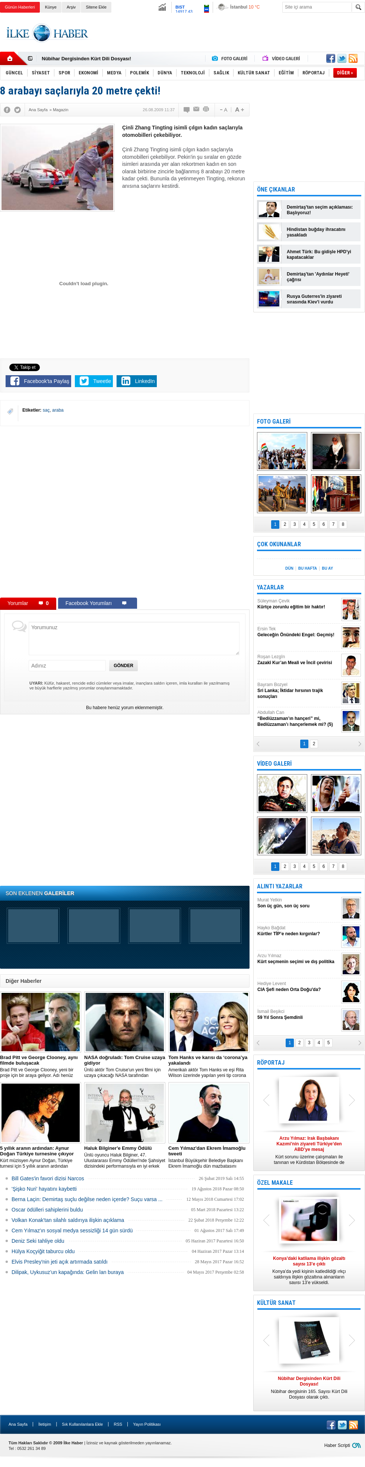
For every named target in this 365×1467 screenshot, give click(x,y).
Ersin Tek (298, 632)
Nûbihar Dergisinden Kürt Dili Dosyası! (86, 58)
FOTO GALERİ (274, 421)
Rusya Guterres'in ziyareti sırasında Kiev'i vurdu (314, 299)
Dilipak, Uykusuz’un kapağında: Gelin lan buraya (68, 1272)
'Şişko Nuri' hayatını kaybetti (44, 1189)
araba (58, 410)
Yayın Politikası (147, 1424)
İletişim (44, 1424)
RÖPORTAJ (271, 1062)
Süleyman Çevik (298, 604)
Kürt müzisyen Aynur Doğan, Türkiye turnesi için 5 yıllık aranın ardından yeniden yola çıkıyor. (40, 1157)
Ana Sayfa (18, 1424)
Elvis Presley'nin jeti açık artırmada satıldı (60, 1262)
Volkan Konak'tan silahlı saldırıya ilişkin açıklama (68, 1220)
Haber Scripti (337, 1445)
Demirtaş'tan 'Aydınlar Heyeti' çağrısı (318, 276)
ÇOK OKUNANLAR (279, 544)
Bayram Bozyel (298, 690)
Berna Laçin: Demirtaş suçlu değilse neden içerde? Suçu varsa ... (87, 1199)
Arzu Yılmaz (298, 959)
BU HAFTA (307, 568)
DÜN (289, 568)
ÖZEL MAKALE (275, 1182)
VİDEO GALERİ (274, 763)
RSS (118, 1424)
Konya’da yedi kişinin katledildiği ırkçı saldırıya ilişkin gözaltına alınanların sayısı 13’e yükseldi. (309, 1270)
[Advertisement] (229, 44)
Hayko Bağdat (298, 931)
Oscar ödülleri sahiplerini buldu (47, 1210)
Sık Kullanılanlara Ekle (82, 1424)
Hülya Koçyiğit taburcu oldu (43, 1251)
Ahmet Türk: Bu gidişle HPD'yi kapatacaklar (319, 254)
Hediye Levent (298, 987)
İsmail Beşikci (298, 1014)
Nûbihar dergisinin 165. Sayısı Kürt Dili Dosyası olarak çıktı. (309, 1388)
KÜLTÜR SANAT (276, 1302)
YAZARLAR (270, 587)
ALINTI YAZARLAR (279, 886)
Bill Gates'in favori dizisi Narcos (48, 1178)
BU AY (327, 568)
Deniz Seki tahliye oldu (38, 1241)
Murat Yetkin (298, 903)
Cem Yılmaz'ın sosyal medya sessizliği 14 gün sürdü (72, 1230)
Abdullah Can (298, 718)
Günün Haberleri (20, 7)
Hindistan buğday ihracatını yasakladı (316, 232)
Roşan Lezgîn (298, 660)
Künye (51, 7)
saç (46, 410)
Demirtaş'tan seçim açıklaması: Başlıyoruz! (320, 210)
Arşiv (71, 7)
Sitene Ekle (96, 7)
